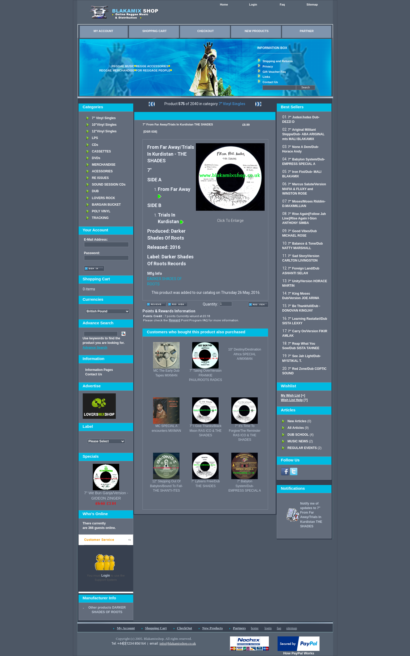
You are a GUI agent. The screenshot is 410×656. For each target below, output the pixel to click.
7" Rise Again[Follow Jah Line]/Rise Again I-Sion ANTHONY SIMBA (304, 218)
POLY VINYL (101, 211)
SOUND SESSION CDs (109, 184)
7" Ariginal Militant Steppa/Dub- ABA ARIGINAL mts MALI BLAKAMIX (303, 134)
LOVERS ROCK (103, 198)
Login (253, 4)
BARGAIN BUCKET (106, 204)
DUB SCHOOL (298, 435)
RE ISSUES (100, 178)
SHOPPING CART (154, 31)
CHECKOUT (205, 31)
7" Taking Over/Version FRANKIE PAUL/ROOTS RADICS (205, 375)
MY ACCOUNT (103, 31)
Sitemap (312, 4)
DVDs (96, 158)
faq (279, 628)
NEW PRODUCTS (256, 31)
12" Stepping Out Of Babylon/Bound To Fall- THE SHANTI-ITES (166, 485)
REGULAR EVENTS (302, 448)
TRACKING (100, 218)
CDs (95, 145)
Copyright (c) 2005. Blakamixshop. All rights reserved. (154, 639)
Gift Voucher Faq (274, 71)
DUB (95, 191)
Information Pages (99, 370)
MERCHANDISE (104, 165)
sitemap (291, 628)
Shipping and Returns (277, 61)
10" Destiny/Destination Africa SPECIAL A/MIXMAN (244, 354)
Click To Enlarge (230, 220)
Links (266, 76)
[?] (294, 400)
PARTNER (307, 31)
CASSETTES (101, 151)
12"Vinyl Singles (104, 131)
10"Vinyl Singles (104, 125)
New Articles (297, 421)
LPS (95, 138)
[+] (293, 395)
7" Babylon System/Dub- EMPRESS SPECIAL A (244, 485)
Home (224, 4)
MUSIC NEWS (298, 441)
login (268, 628)
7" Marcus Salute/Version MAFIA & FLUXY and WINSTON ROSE (304, 188)
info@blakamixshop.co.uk (177, 643)
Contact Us (270, 82)
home (255, 628)
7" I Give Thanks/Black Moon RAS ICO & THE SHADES (206, 430)
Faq (282, 4)
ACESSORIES (102, 171)
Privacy (267, 66)
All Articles (296, 428)
